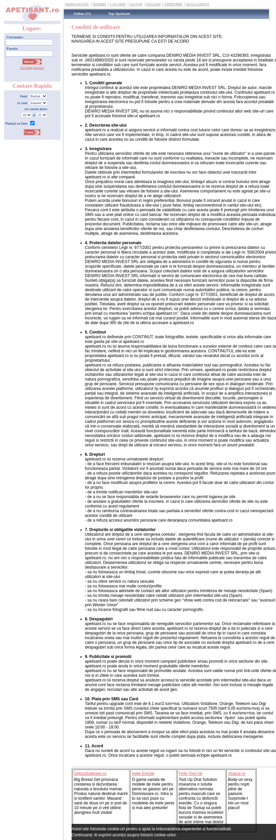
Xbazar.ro (236, 773)
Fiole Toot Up (190, 773)
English (153, 4)
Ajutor (135, 4)
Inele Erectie (143, 773)
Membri (99, 4)
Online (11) (82, 13)
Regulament (197, 4)
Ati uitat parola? (32, 67)
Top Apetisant (119, 13)
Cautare (117, 4)
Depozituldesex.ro (90, 773)
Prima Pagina (77, 4)
